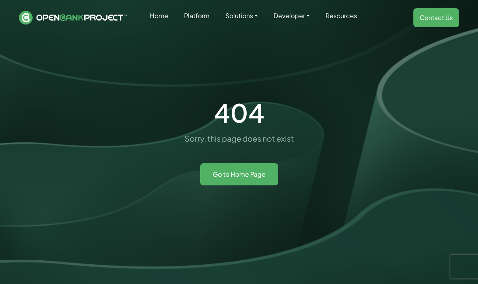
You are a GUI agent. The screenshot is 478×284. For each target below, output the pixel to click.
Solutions (239, 15)
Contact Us (436, 17)
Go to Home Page (239, 174)
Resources (341, 15)
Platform (197, 15)
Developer (289, 15)
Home (159, 15)
